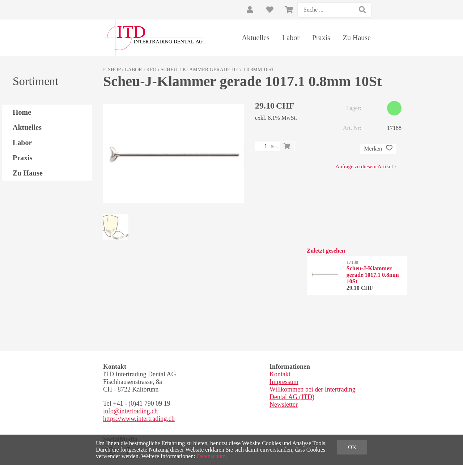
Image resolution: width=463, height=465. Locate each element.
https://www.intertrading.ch (139, 418)
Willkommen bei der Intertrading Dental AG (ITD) (312, 393)
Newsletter (283, 404)
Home (22, 112)
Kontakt (279, 374)
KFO (151, 69)
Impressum (283, 381)
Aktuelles (255, 38)
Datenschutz (211, 456)
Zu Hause (357, 38)
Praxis (321, 38)
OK (352, 447)
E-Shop (112, 69)
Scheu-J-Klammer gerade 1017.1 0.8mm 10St (217, 69)
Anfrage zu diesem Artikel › (366, 166)
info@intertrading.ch (130, 411)
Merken (378, 149)
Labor (291, 38)
